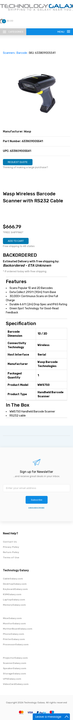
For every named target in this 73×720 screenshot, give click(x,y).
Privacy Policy (11, 547)
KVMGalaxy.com (12, 594)
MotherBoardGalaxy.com (17, 628)
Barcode (22, 53)
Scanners (9, 53)
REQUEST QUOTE (18, 162)
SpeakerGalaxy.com (14, 668)
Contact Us (10, 541)
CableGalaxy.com (13, 578)
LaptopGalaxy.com (14, 599)
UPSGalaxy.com (12, 678)
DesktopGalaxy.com (14, 584)
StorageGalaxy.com (14, 673)
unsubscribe (36, 508)
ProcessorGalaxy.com (15, 644)
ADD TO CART (16, 240)
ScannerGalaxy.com (14, 663)
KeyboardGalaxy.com (15, 589)
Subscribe (36, 499)
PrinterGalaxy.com (14, 639)
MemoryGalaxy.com (14, 604)
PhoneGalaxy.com (13, 634)
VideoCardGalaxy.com (15, 684)
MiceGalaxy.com (12, 618)
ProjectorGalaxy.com (15, 658)
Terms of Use (11, 557)
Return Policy (11, 552)
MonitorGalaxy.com (14, 623)
